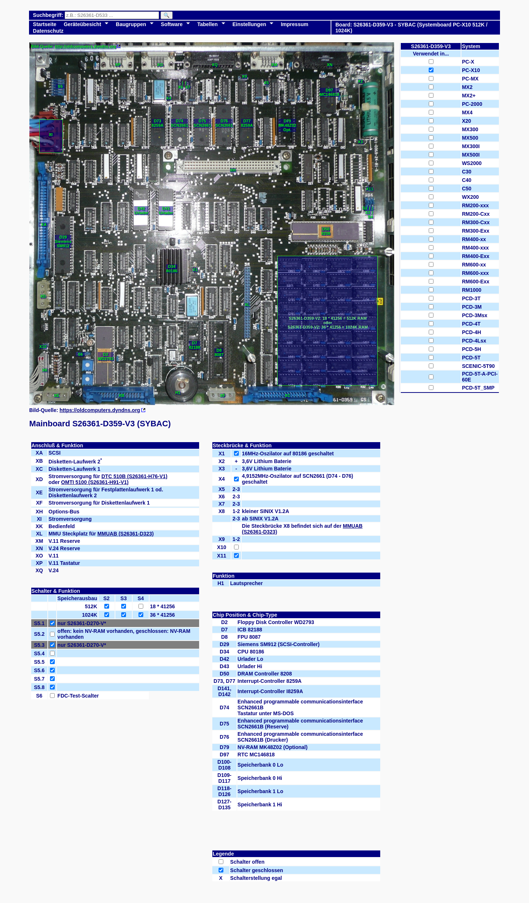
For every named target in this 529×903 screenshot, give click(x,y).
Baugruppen (131, 24)
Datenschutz (48, 31)
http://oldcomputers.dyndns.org (85, 46)
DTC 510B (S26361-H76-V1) (134, 476)
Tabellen (207, 24)
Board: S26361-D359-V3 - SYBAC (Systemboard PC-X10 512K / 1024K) (411, 27)
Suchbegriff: (49, 15)
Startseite (45, 24)
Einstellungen (249, 24)
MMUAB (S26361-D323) (125, 534)
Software (172, 24)
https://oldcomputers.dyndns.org (100, 410)
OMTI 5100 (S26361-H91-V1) (95, 482)
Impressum (294, 24)
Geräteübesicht (82, 24)
